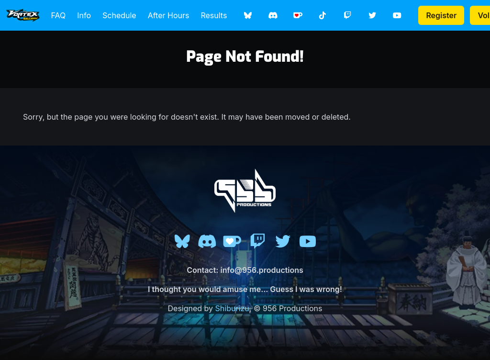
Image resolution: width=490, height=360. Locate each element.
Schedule (119, 15)
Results (213, 15)
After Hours (168, 15)
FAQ (58, 15)
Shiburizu (232, 308)
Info (84, 15)
